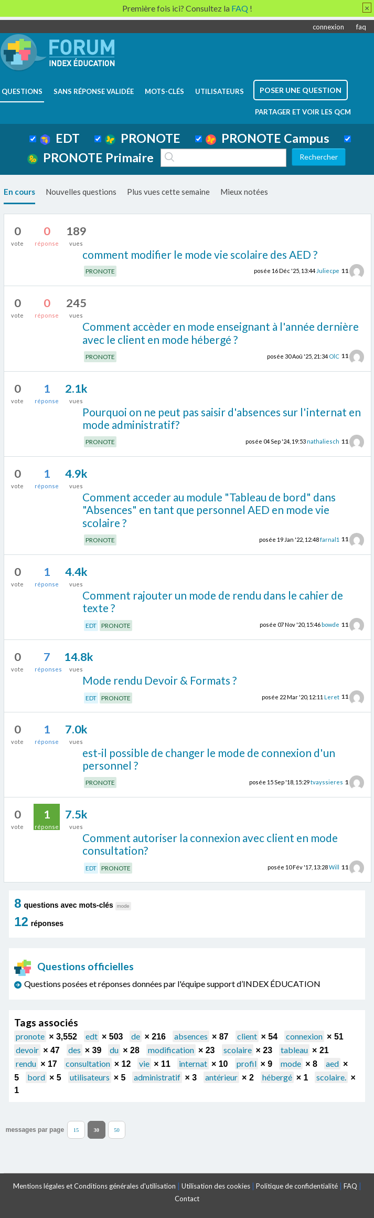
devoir (27, 1050)
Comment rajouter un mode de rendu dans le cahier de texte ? (212, 602)
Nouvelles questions (81, 191)
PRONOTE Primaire (90, 157)
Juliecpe (327, 270)
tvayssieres (327, 782)
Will (334, 867)
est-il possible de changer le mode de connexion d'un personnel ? (208, 759)
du (114, 1050)
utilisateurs (219, 91)
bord (36, 1077)
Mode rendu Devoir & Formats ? (159, 680)
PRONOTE (142, 138)
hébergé (277, 1077)
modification (171, 1050)
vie (144, 1063)
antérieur (221, 1077)
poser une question (300, 90)
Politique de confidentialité (297, 1186)
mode (291, 1063)
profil (247, 1063)
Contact (187, 1198)
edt (92, 1036)
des (74, 1050)
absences (191, 1036)
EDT (60, 138)
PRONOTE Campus (267, 138)
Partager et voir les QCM (303, 112)
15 (76, 1129)
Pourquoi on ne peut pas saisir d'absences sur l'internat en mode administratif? (221, 418)
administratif (157, 1077)
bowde (330, 624)
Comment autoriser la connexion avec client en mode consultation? (210, 844)
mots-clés (164, 91)
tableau (294, 1050)
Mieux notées (244, 191)
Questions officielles (74, 966)
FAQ (350, 1186)
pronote (30, 1036)
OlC (334, 355)
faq (361, 27)
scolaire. (331, 1077)
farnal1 (329, 539)
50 (117, 1129)
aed (332, 1063)
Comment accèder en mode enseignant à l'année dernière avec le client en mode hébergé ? (220, 333)
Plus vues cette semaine (168, 191)
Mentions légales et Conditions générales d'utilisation (94, 1186)
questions (22, 91)
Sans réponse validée (94, 91)
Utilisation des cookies (215, 1186)
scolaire (237, 1050)
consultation (88, 1063)
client (247, 1036)
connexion (328, 27)
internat (193, 1063)
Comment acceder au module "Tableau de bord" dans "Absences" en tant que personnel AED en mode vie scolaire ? (209, 509)
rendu (26, 1063)
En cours (19, 191)
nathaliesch (323, 441)
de (135, 1036)
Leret (331, 696)
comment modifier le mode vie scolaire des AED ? (199, 254)
